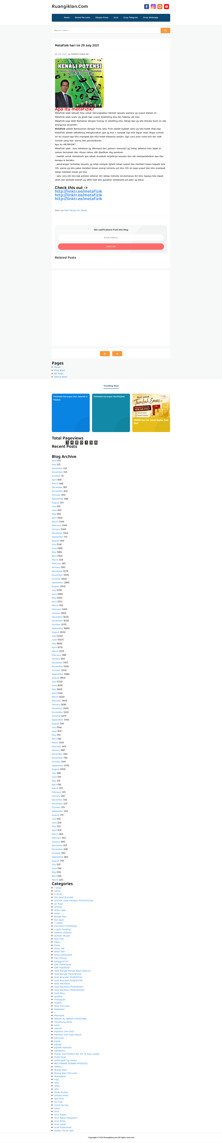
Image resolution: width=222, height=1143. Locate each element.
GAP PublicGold (62, 965)
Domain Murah (62, 936)
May (54, 465)
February (56, 526)
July (54, 507)
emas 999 (59, 952)
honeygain (60, 1000)
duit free (59, 939)
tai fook (58, 1102)
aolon (57, 914)
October (56, 476)
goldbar (58, 997)
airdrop (58, 907)
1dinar (57, 891)
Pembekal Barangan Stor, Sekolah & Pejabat (70, 398)
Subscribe (111, 247)
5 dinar (58, 895)
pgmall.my (59, 1051)
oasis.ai (58, 1029)
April (54, 480)
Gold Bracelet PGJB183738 (68, 981)
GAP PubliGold (62, 968)
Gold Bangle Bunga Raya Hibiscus (72, 971)
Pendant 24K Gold (64, 1032)
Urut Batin (60, 1122)
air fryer (58, 904)
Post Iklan (59, 371)
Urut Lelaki (60, 1125)
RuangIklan (60, 1077)
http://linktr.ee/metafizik (78, 199)
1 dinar (58, 888)
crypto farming (62, 930)
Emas (57, 946)
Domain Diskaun (63, 933)
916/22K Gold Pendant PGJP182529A (73, 901)
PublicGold (60, 1058)
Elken (57, 943)
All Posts (59, 374)
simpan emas (61, 1096)
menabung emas (63, 1023)
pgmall (58, 1045)
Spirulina (59, 1099)
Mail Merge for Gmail (75, 211)
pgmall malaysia (63, 1048)
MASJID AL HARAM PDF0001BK (70, 1019)
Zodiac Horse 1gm (64, 1131)
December (57, 469)
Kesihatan (59, 1010)
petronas (59, 1039)
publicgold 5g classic (65, 1061)
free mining (60, 959)
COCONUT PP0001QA (65, 927)
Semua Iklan (60, 377)
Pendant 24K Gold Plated (67, 1035)
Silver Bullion (61, 1093)
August (55, 503)
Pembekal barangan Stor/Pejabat (109, 397)
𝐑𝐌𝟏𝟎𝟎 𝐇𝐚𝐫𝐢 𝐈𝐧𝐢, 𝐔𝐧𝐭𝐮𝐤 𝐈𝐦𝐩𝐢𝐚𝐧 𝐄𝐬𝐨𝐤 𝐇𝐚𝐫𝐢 (151, 422)
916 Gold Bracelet (63, 898)
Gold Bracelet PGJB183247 (68, 978)
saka (56, 1083)
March (55, 484)
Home (67, 18)
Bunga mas (60, 917)
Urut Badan (60, 1115)
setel (56, 1086)
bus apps (59, 920)
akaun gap (60, 911)
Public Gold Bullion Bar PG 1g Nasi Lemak (76, 1055)
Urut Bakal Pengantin (65, 1118)
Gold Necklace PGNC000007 (69, 991)
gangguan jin (61, 962)
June (54, 461)
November (57, 473)
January (56, 530)
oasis (57, 1026)
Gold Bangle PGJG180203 (67, 975)
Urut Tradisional (62, 1128)
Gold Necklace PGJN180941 (68, 987)
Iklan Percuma (62, 1007)
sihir (56, 1090)
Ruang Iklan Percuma (65, 1074)
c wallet (58, 923)
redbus (58, 1067)
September (57, 499)
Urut (56, 1112)
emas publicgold (63, 955)
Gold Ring (59, 994)
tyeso (57, 1109)
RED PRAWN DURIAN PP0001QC (71, 1064)
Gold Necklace (62, 984)
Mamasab (59, 1016)
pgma (57, 1042)
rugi (56, 1080)
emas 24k (59, 949)
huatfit (58, 1003)
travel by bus (61, 1106)
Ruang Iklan (60, 1070)
